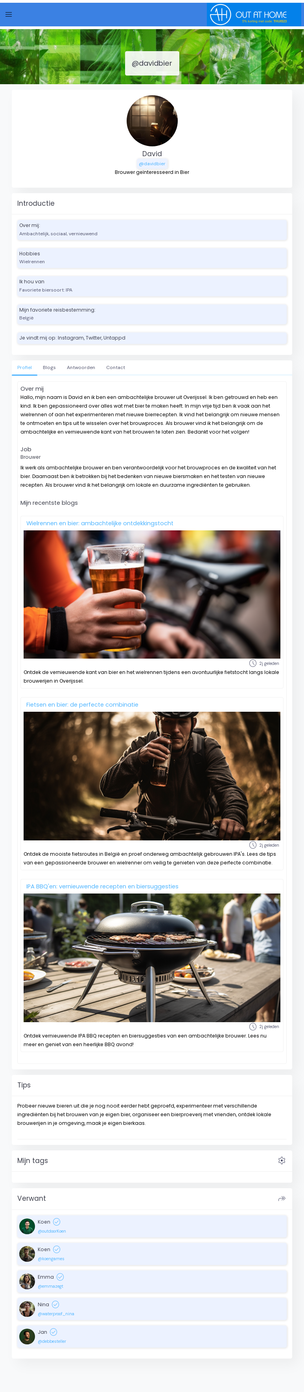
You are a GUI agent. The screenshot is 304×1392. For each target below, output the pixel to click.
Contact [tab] (115, 367)
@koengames (51, 1258)
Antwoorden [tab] (81, 367)
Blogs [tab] (49, 367)
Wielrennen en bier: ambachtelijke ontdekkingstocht (99, 523)
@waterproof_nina (56, 1313)
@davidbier (152, 164)
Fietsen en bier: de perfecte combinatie (82, 705)
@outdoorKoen (52, 1231)
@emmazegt (50, 1286)
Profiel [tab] (24, 367)
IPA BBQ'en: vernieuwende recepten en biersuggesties (102, 886)
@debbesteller (52, 1341)
